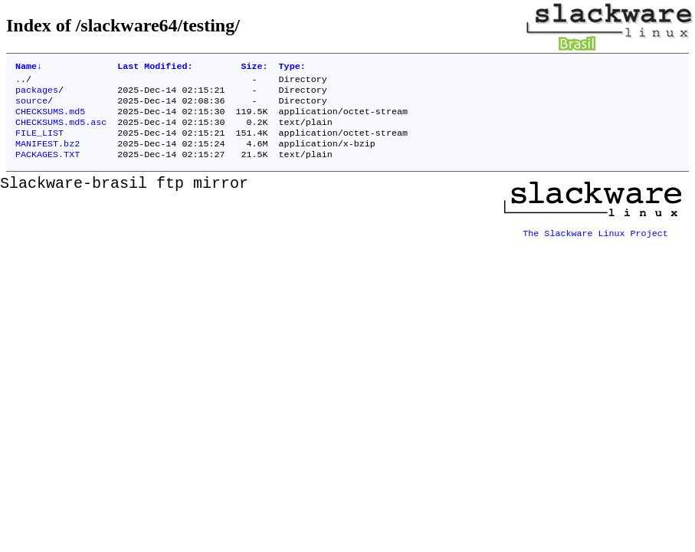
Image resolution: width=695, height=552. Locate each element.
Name (28, 67)
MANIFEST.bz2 (47, 156)
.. (20, 82)
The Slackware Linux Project (595, 241)
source (31, 106)
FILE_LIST (39, 143)
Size (254, 67)
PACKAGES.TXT (47, 168)
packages (36, 94)
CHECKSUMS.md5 (50, 119)
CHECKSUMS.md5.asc (61, 131)
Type (292, 67)
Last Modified (154, 67)
